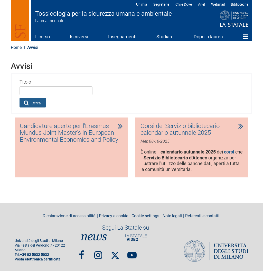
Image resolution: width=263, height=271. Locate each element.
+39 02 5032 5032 (34, 254)
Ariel (201, 4)
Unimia (141, 4)
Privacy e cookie (113, 216)
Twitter (115, 252)
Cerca (32, 103)
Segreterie (161, 4)
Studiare (165, 36)
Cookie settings (145, 216)
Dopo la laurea (208, 36)
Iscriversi (79, 36)
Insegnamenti (122, 36)
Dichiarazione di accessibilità (69, 216)
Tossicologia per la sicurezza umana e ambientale (103, 13)
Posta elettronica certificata (38, 259)
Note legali (172, 216)
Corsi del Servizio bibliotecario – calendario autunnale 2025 (182, 129)
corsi (229, 152)
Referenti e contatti (202, 216)
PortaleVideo (136, 237)
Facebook (81, 253)
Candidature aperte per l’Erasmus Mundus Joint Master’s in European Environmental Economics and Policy (69, 133)
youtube (132, 253)
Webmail (218, 4)
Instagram (98, 253)
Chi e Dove (183, 4)
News (94, 237)
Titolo (25, 82)
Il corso (42, 36)
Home (245, 36)
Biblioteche (239, 4)
